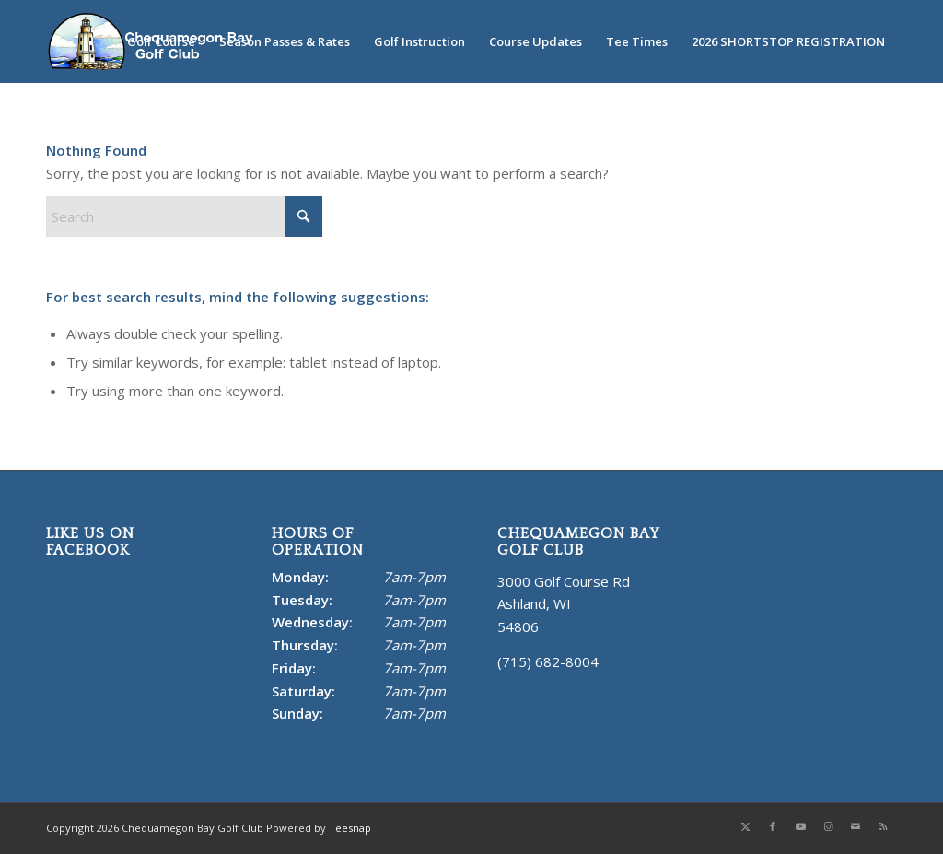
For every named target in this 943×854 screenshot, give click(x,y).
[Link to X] (745, 826)
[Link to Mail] (855, 826)
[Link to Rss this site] (883, 826)
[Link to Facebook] (772, 826)
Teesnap (350, 828)
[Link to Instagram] (828, 826)
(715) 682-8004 (548, 661)
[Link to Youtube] (800, 826)
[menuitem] (161, 41)
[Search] (184, 216)
